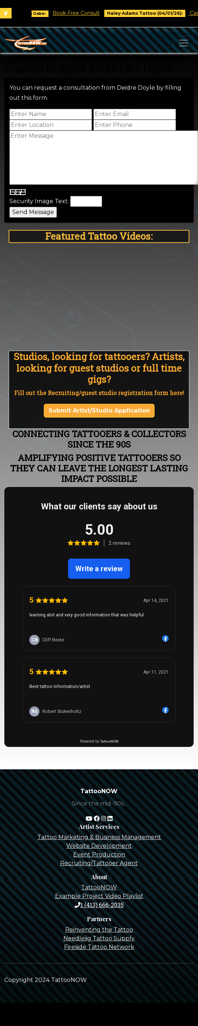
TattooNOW (99, 887)
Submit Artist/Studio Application (99, 410)
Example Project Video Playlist (99, 896)
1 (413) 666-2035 (99, 905)
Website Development (99, 845)
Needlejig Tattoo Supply (99, 938)
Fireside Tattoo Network (99, 947)
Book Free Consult (81, 13)
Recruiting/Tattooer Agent (99, 863)
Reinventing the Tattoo (99, 929)
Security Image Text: (39, 201)
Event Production (99, 854)
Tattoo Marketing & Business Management (99, 837)
